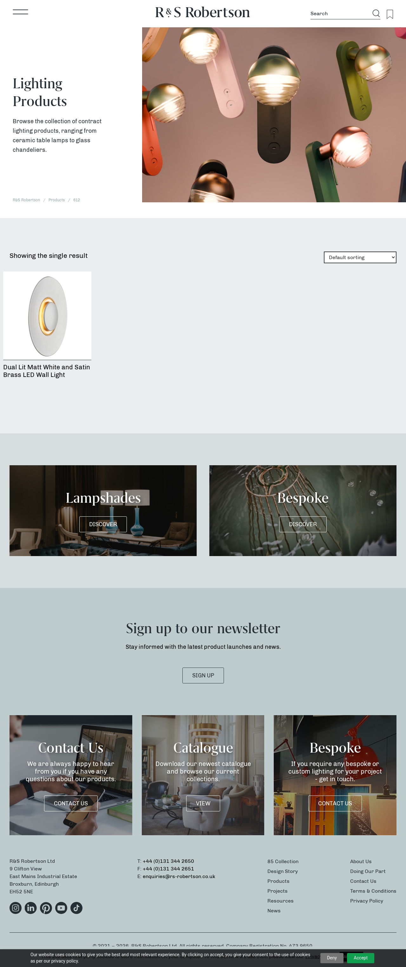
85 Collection (282, 861)
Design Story (282, 871)
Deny (332, 957)
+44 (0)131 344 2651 (168, 869)
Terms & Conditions (373, 891)
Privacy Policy (366, 901)
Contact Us (71, 803)
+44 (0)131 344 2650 (168, 861)
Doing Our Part (368, 871)
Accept (361, 957)
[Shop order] (360, 257)
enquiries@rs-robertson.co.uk (179, 876)
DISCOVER (103, 524)
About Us (361, 861)
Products (278, 881)
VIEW (203, 803)
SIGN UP (203, 675)
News (274, 911)
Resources (280, 901)
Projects (277, 891)
